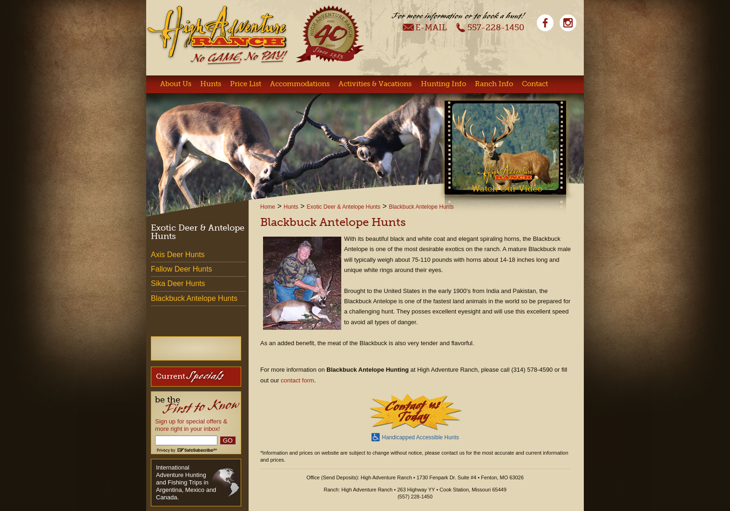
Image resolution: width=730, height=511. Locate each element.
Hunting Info (443, 84)
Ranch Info (494, 84)
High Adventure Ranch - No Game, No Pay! (217, 35)
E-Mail (425, 27)
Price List (245, 84)
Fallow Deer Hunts (181, 269)
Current (189, 375)
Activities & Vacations (375, 84)
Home (267, 207)
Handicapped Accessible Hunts (415, 436)
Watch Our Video (507, 189)
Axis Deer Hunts (178, 255)
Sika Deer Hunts (178, 283)
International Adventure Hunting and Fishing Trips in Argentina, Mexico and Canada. (186, 482)
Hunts (210, 84)
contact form (297, 380)
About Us (175, 84)
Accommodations (300, 84)
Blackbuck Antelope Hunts (421, 207)
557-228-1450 (490, 27)
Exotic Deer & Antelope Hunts (343, 207)
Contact (535, 84)
